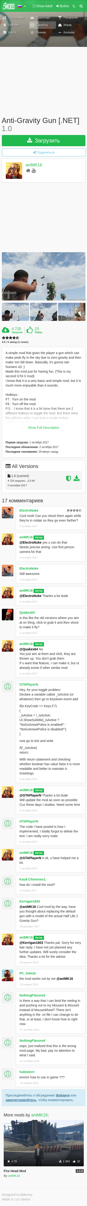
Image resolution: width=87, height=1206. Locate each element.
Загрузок (17, 332)
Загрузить (43, 140)
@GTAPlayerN (30, 795)
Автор (39, 537)
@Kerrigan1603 (31, 943)
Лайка (38, 332)
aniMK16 (34, 165)
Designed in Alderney (17, 1194)
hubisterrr (27, 1072)
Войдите (63, 1095)
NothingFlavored (32, 995)
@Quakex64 (28, 649)
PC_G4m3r (27, 973)
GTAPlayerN (28, 684)
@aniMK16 (27, 907)
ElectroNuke (28, 510)
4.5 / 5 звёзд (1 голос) (15, 342)
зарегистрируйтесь (21, 1100)
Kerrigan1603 (29, 901)
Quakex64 (27, 612)
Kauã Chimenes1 (32, 879)
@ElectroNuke (30, 542)
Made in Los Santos (16, 1199)
